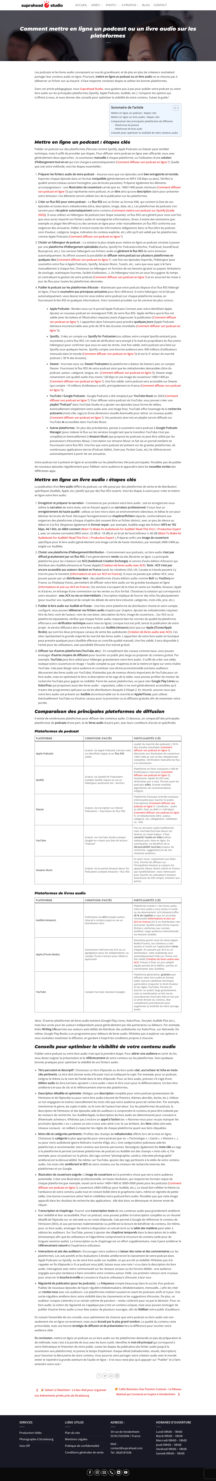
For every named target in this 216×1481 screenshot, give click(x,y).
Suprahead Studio (91, 89)
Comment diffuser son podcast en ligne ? (143, 162)
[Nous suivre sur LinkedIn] (118, 1472)
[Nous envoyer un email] (104, 1472)
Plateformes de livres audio (128, 128)
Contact (160, 5)
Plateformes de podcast (127, 125)
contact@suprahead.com (127, 1448)
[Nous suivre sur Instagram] (97, 1472)
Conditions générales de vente (84, 1452)
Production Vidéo (30, 1433)
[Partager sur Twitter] (105, 1376)
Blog (146, 5)
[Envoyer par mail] (111, 1376)
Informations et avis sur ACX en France (95, 574)
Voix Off (24, 1446)
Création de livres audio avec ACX (123, 565)
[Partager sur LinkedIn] (117, 1376)
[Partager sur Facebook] (99, 1376)
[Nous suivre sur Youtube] (126, 1472)
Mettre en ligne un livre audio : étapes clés (135, 117)
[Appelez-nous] (111, 1472)
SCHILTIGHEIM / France (125, 1436)
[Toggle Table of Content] (174, 108)
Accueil (81, 5)
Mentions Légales (76, 1439)
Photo (112, 5)
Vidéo (96, 5)
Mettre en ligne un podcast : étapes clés (133, 113)
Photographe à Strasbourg (36, 1439)
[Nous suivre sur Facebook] (90, 1472)
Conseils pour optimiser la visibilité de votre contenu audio (144, 132)
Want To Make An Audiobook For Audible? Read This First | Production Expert (131, 529)
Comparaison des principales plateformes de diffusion (142, 121)
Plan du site (72, 1433)
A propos (130, 5)
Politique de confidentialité (82, 1446)
